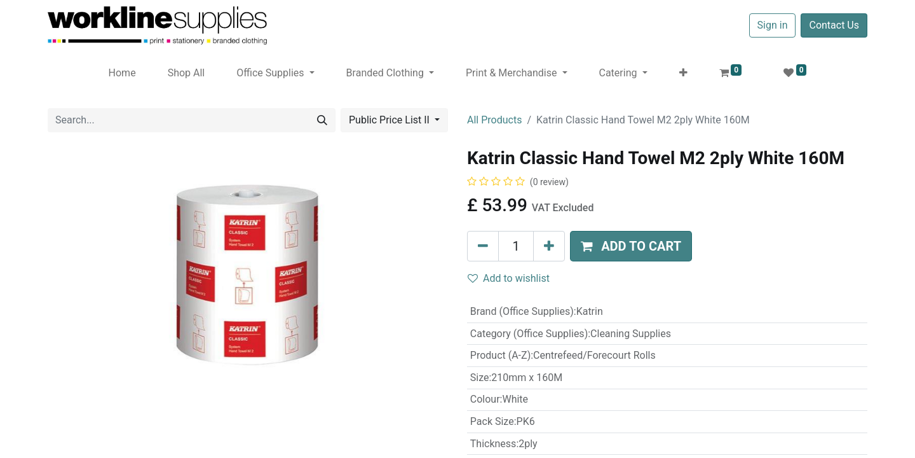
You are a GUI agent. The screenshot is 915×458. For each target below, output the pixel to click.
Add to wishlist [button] (509, 278)
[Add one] (549, 246)
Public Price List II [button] (390, 120)
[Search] (322, 120)
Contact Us (834, 25)
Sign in (772, 25)
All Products (494, 120)
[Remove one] (483, 246)
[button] (683, 73)
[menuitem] (122, 73)
